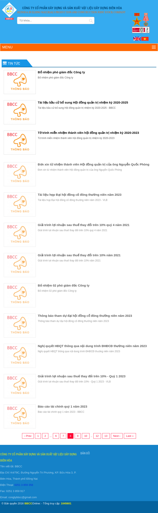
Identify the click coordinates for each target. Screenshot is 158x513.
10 (85, 435)
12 (97, 435)
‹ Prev (27, 435)
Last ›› (130, 435)
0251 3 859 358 (22, 484)
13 (106, 435)
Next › (116, 435)
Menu (7, 47)
